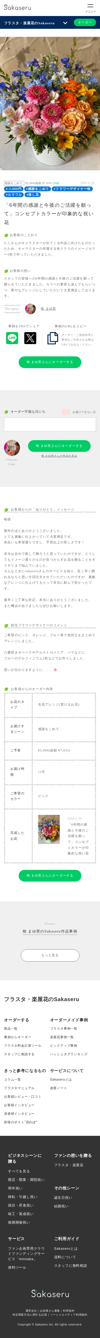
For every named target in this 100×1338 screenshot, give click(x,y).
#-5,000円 (14, 189)
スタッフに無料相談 (70, 1266)
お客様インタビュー (19, 1105)
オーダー (85, 22)
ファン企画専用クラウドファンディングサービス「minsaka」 (26, 1254)
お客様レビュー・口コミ (23, 1096)
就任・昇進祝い (21, 1205)
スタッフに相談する (19, 1054)
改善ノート (58, 1088)
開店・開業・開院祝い (26, 1180)
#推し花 (32, 195)
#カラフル (14, 195)
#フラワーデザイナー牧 (72, 189)
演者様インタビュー (19, 1114)
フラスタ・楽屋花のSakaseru (29, 23)
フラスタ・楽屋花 (68, 1165)
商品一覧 (11, 1028)
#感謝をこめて (37, 189)
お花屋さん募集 (50, 1310)
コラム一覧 (12, 1079)
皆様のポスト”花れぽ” (20, 1122)
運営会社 (31, 1310)
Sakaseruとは (61, 1079)
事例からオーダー (17, 1037)
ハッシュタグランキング (69, 1054)
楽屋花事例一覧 (62, 1037)
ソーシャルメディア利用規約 (68, 1314)
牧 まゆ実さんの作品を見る (59, 455)
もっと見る (50, 955)
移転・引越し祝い (22, 1197)
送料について (65, 1257)
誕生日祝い (63, 1198)
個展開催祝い (19, 1222)
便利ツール (17, 1267)
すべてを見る (19, 1171)
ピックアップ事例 (63, 1046)
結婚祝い (61, 1206)
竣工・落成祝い (21, 1214)
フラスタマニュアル (19, 1088)
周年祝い (15, 1188)
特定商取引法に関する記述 (30, 1314)
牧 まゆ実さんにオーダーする (50, 362)
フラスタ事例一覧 (63, 1028)
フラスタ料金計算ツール (23, 1046)
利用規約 (68, 1310)
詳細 (56, 183)
